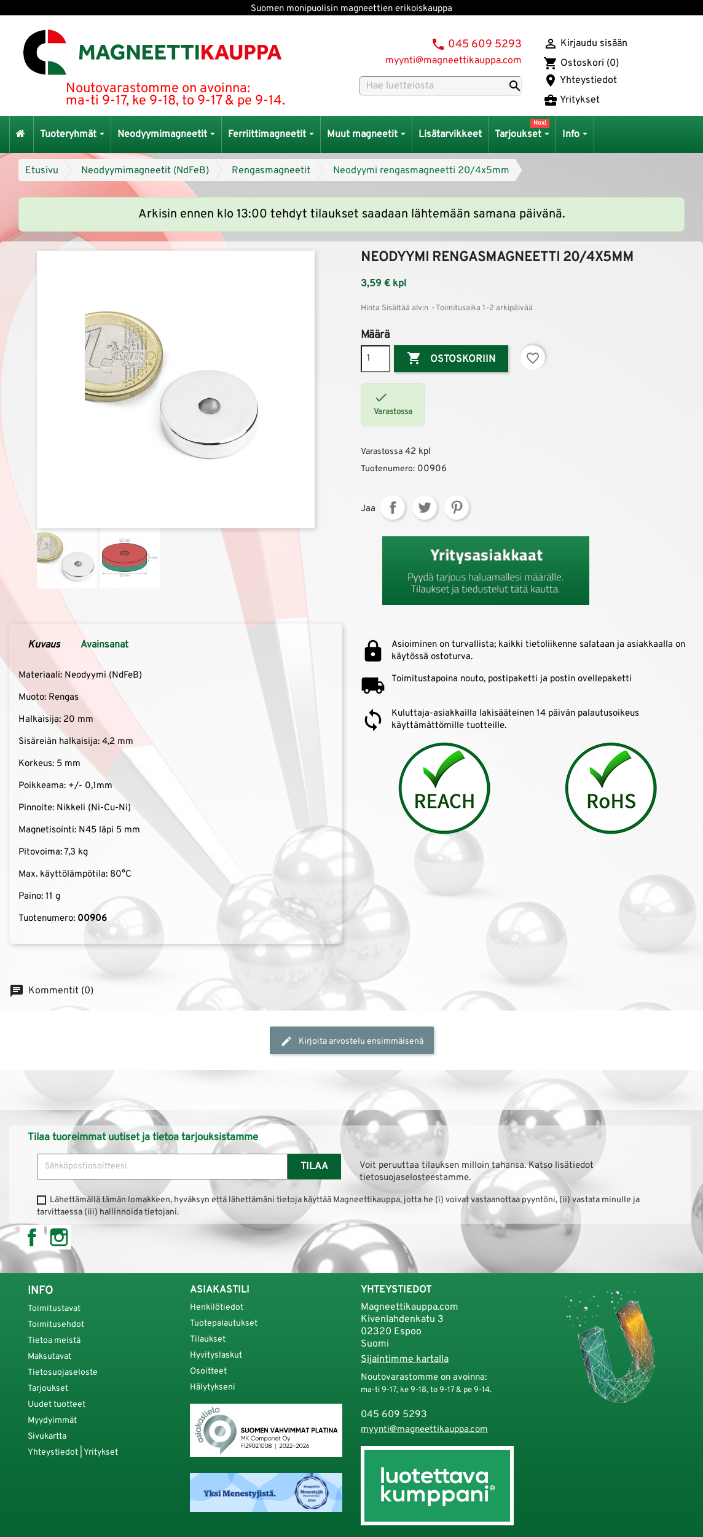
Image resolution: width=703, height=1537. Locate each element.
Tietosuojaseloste (63, 1372)
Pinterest (456, 507)
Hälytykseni (212, 1387)
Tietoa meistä (54, 1341)
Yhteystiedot (580, 80)
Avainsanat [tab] (104, 645)
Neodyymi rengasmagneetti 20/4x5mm (421, 171)
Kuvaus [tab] (44, 645)
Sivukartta (47, 1436)
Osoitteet (208, 1371)
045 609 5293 (485, 44)
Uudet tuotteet (56, 1404)
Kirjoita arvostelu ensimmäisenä (351, 1041)
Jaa (392, 507)
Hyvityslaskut (216, 1355)
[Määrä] (375, 358)
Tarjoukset (48, 1388)
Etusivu (41, 171)
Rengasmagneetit (271, 171)
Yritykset (571, 100)
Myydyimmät (52, 1420)
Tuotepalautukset (223, 1323)
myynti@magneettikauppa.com (453, 61)
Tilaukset (208, 1339)
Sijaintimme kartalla (405, 1359)
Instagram (59, 1237)
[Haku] (440, 86)
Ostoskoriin (451, 359)
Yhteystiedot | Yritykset (73, 1452)
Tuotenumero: (388, 469)
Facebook (32, 1237)
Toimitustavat (54, 1309)
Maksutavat (49, 1356)
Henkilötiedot (216, 1307)
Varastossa (382, 452)
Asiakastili (219, 1290)
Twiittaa (424, 507)
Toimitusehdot (56, 1325)
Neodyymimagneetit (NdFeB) (145, 171)
